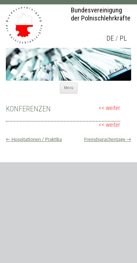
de (110, 38)
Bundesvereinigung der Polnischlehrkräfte (100, 14)
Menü (68, 87)
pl (123, 38)
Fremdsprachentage (107, 139)
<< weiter (109, 107)
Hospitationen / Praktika (34, 139)
